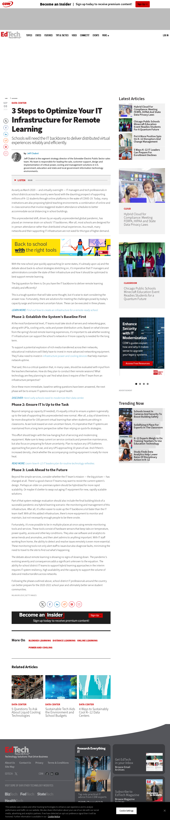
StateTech (45, 794)
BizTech (11, 794)
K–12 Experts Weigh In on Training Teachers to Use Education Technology (148, 479)
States (38, 35)
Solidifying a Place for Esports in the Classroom (148, 464)
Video (74, 35)
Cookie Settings (126, 810)
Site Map (9, 766)
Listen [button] (21, 180)
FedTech (27, 794)
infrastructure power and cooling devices (65, 356)
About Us (10, 762)
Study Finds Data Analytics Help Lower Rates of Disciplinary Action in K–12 (146, 494)
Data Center (14, 98)
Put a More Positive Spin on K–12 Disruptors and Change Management (147, 139)
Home (6, 98)
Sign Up (141, 4)
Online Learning (87, 640)
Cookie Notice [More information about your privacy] (54, 816)
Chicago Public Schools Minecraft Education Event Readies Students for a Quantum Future (147, 125)
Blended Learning (40, 640)
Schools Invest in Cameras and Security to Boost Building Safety (148, 452)
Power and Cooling (40, 647)
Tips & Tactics (62, 35)
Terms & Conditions (58, 762)
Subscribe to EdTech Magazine (127, 793)
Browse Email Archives (122, 768)
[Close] (164, 810)
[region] (85, 811)
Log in (165, 35)
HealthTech (14, 800)
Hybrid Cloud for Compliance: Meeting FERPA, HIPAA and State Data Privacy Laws (147, 110)
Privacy (39, 762)
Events (96, 35)
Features (48, 35)
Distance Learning (64, 640)
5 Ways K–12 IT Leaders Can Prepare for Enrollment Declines (147, 152)
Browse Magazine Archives (125, 800)
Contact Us (25, 762)
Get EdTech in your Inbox (124, 761)
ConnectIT (84, 35)
